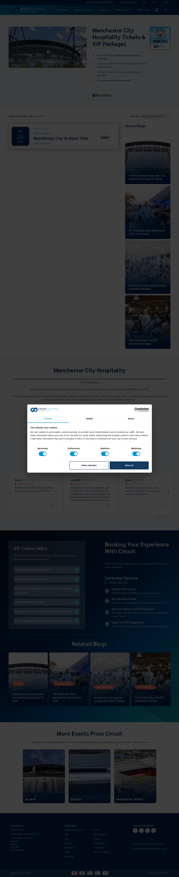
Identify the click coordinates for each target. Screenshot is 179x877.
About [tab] (131, 419)
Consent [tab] (48, 419)
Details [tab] (89, 419)
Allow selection (89, 465)
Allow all (129, 465)
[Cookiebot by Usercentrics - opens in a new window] (136, 410)
